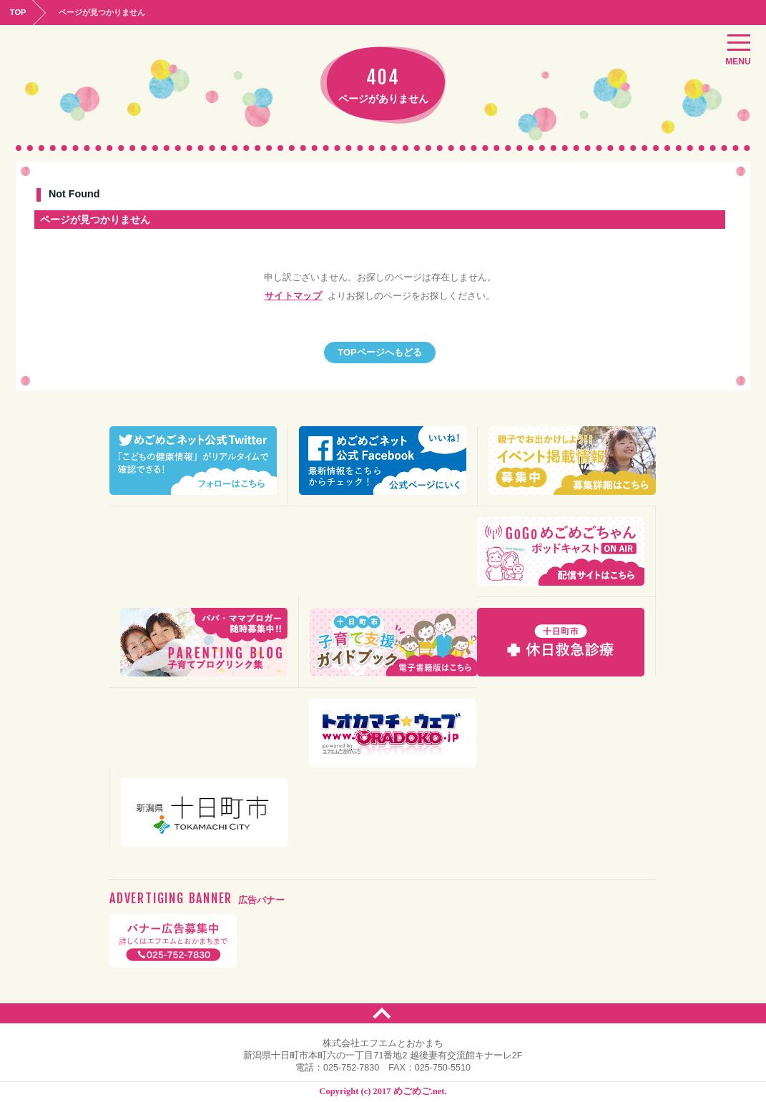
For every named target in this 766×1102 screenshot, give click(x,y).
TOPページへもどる (380, 352)
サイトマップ (293, 296)
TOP (19, 11)
